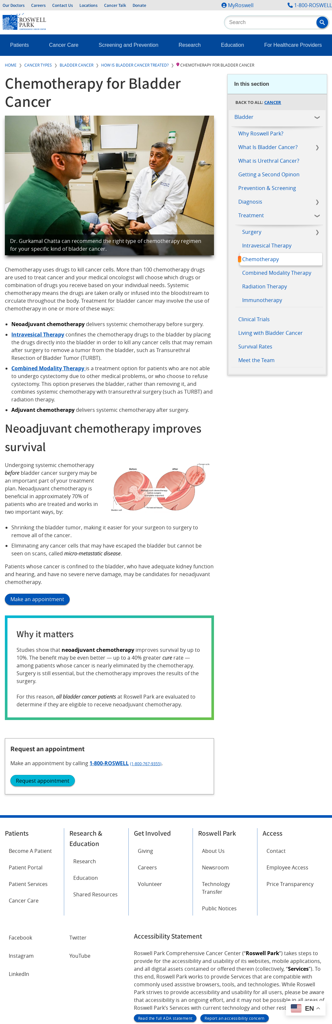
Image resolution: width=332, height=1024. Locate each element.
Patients (19, 45)
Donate (139, 5)
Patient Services (28, 817)
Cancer (272, 102)
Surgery (251, 231)
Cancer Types (38, 65)
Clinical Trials (254, 319)
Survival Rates (255, 346)
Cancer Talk (115, 5)
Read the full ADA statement (165, 951)
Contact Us (62, 5)
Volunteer (150, 817)
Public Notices (219, 842)
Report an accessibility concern (234, 951)
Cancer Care (63, 45)
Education (232, 45)
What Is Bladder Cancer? (268, 147)
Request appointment (265, 435)
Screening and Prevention (128, 45)
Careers (38, 5)
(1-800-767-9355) (284, 419)
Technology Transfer (216, 821)
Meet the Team (256, 360)
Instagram (21, 889)
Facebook (20, 871)
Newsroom (215, 800)
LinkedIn (19, 907)
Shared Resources (95, 827)
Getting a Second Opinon (269, 174)
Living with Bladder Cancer (270, 332)
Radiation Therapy (264, 286)
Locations (88, 5)
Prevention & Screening (267, 188)
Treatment (251, 215)
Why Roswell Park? (260, 133)
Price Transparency (290, 817)
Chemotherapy (260, 259)
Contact (276, 784)
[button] (322, 22)
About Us (213, 784)
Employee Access (287, 800)
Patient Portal (25, 800)
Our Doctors (14, 5)
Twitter (78, 871)
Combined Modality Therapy (276, 272)
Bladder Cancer (76, 65)
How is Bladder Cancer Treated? (135, 65)
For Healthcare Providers (293, 45)
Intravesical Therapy (266, 245)
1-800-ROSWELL (313, 5)
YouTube (79, 889)
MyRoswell (241, 5)
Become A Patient (30, 784)
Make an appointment (37, 599)
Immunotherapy (262, 300)
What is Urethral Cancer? (268, 160)
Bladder (244, 116)
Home (11, 65)
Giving (145, 784)
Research (190, 45)
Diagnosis (250, 201)
